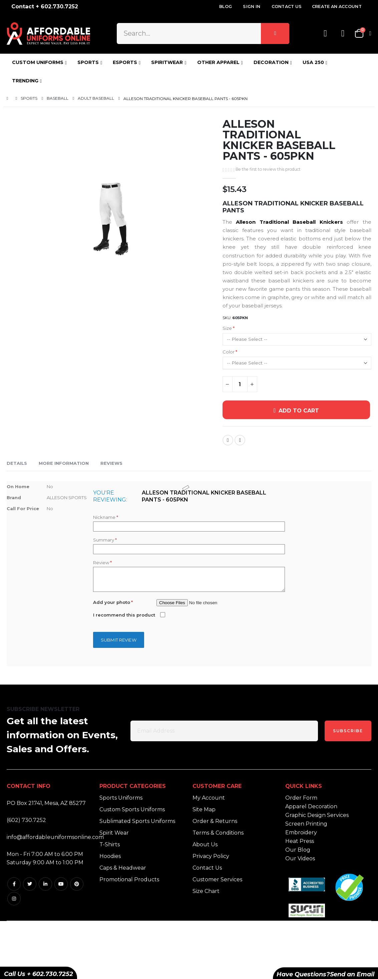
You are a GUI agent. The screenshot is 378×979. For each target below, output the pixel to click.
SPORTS (88, 62)
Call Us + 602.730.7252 (38, 974)
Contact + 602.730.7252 (44, 6)
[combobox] (203, 33)
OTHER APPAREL (218, 62)
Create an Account (337, 6)
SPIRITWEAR (167, 62)
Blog (225, 6)
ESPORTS (125, 62)
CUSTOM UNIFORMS (37, 62)
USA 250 (313, 62)
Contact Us (287, 6)
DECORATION (271, 62)
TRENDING (25, 81)
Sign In (251, 6)
